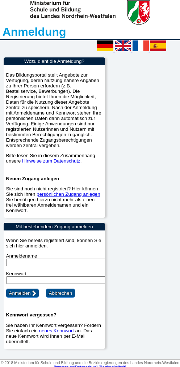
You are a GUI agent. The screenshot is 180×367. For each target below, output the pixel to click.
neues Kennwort (56, 330)
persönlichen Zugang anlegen (68, 194)
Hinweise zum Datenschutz (51, 161)
